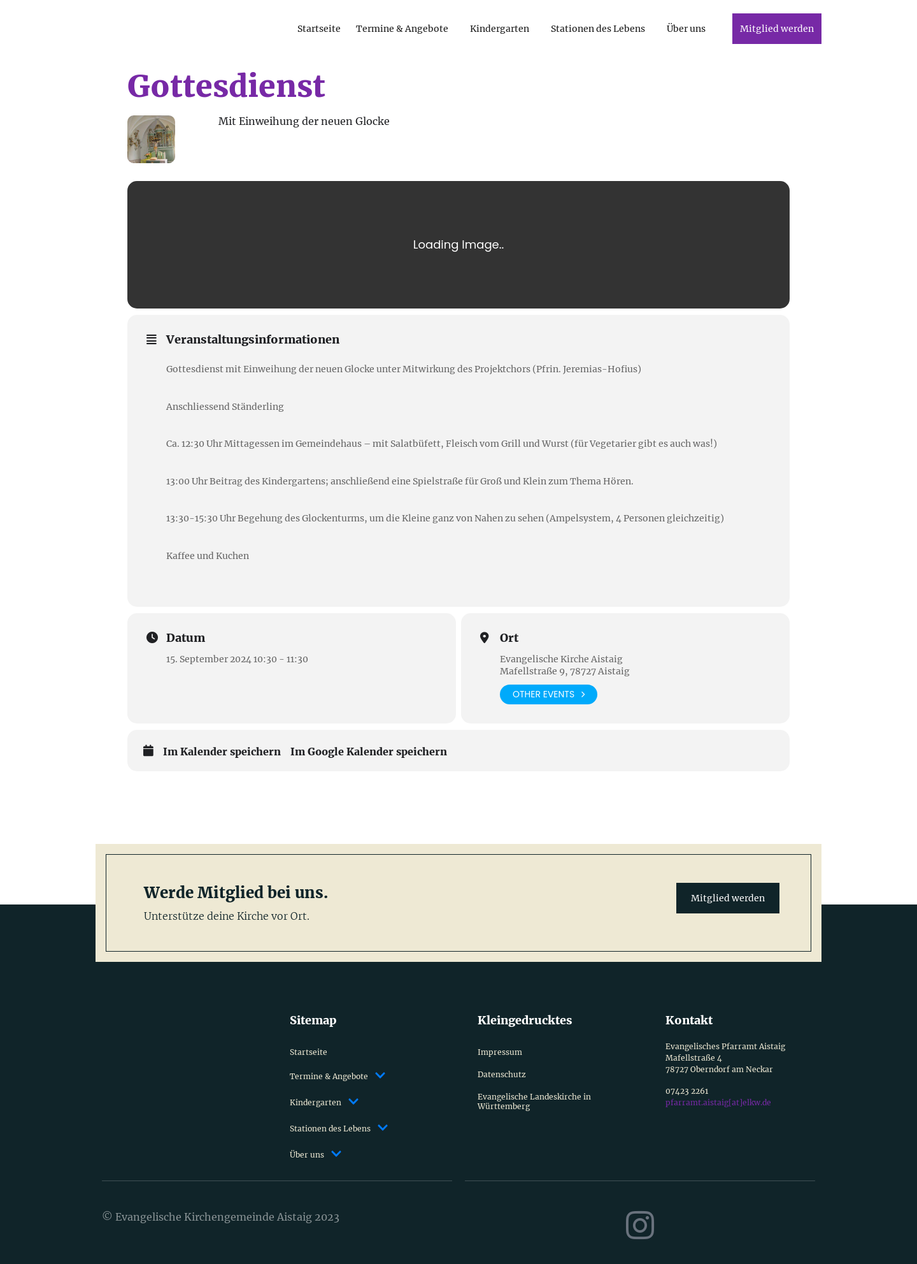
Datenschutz (502, 1074)
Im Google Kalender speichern (368, 752)
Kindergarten (499, 28)
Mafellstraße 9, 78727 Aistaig (565, 671)
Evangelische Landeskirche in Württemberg (534, 1101)
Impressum (500, 1052)
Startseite (319, 28)
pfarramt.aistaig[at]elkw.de (718, 1102)
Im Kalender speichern (222, 752)
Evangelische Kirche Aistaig (561, 659)
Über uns (686, 28)
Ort (509, 638)
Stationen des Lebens (598, 28)
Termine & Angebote (402, 28)
